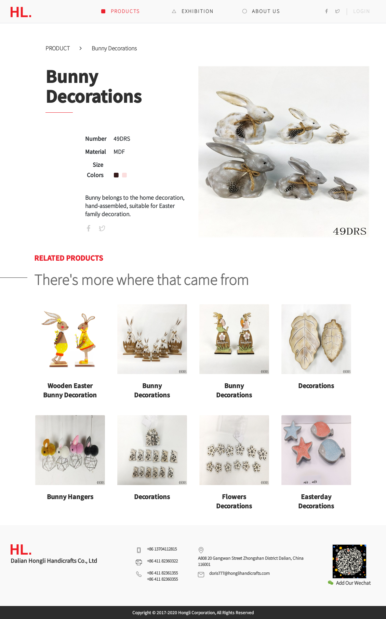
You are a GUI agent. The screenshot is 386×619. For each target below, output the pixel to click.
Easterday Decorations (316, 501)
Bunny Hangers (70, 496)
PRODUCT (58, 48)
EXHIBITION (193, 11)
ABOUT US (261, 11)
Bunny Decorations (114, 48)
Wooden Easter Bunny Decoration (70, 390)
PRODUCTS (120, 11)
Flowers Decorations (234, 501)
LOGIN (361, 11)
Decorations (316, 385)
